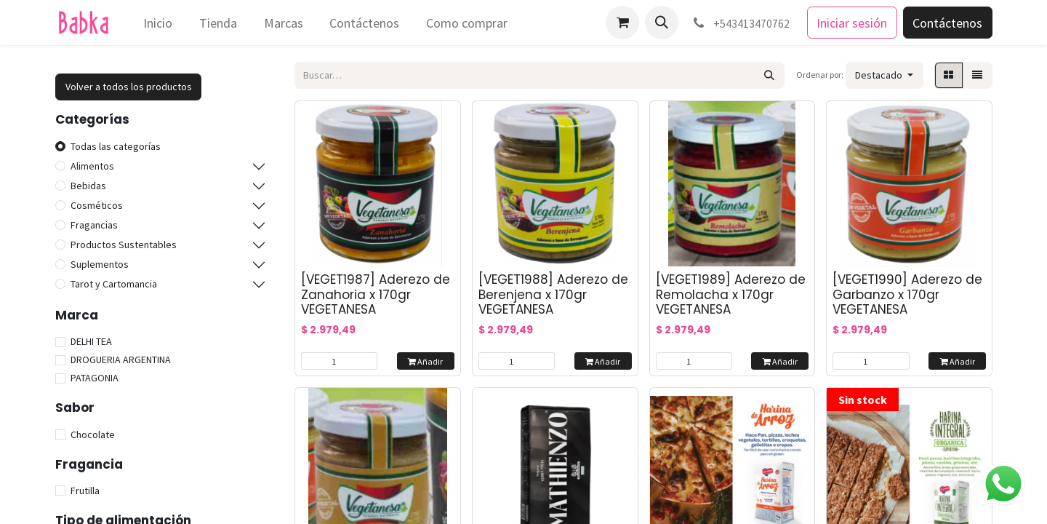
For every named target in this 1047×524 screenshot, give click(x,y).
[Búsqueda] (770, 75)
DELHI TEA (91, 341)
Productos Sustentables (124, 244)
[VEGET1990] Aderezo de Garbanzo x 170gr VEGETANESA (907, 294)
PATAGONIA (95, 377)
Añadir (425, 361)
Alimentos (92, 165)
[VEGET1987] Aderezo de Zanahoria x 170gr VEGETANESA (375, 294)
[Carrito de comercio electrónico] (622, 22)
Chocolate (93, 434)
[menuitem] (158, 23)
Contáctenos (947, 23)
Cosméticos (97, 205)
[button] (661, 22)
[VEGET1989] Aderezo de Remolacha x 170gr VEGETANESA (731, 294)
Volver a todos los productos (128, 86)
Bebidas (88, 185)
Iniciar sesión (852, 23)
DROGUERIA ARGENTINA (121, 359)
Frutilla (85, 490)
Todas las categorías (116, 146)
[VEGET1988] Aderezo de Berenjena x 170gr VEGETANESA (553, 294)
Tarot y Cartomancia (114, 283)
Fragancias (94, 224)
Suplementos (100, 264)
